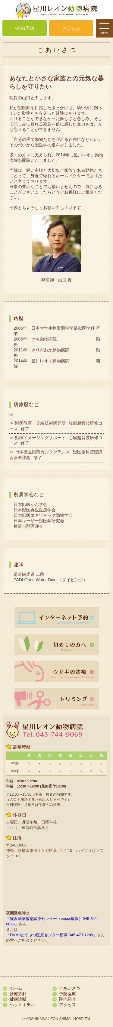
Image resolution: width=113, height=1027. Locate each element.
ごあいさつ (69, 988)
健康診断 (18, 999)
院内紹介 (67, 999)
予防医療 (67, 993)
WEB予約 (24, 28)
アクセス (71, 29)
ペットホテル (22, 1004)
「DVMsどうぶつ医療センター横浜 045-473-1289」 (51, 935)
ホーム (16, 988)
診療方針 (18, 993)
